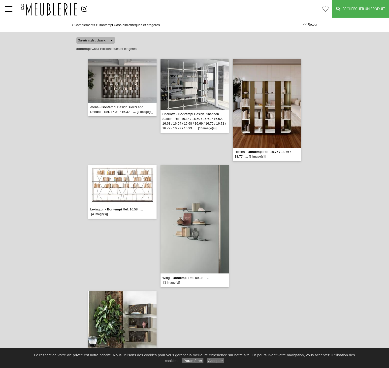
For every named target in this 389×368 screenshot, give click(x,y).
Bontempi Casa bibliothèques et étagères (129, 25)
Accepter (215, 361)
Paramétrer (192, 361)
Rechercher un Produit (360, 8)
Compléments (84, 25)
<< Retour (310, 24)
